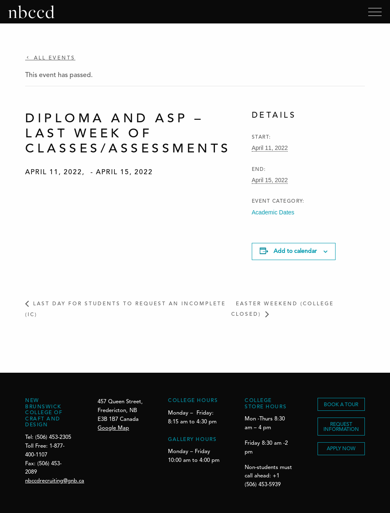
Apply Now (341, 448)
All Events (53, 58)
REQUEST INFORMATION (341, 427)
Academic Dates (273, 212)
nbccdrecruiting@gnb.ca (54, 481)
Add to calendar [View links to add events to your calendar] (295, 251)
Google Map (113, 428)
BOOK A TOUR (341, 404)
